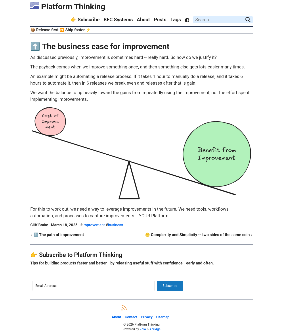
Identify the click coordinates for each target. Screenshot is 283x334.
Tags (175, 19)
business (115, 225)
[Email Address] (94, 286)
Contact (131, 317)
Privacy (147, 317)
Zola (143, 329)
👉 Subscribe (85, 19)
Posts (160, 19)
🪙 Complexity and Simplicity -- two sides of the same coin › (198, 234)
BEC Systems (118, 19)
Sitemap (162, 317)
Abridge (155, 329)
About (143, 19)
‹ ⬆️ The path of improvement (57, 234)
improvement (94, 225)
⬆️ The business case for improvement (99, 46)
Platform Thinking (67, 6)
